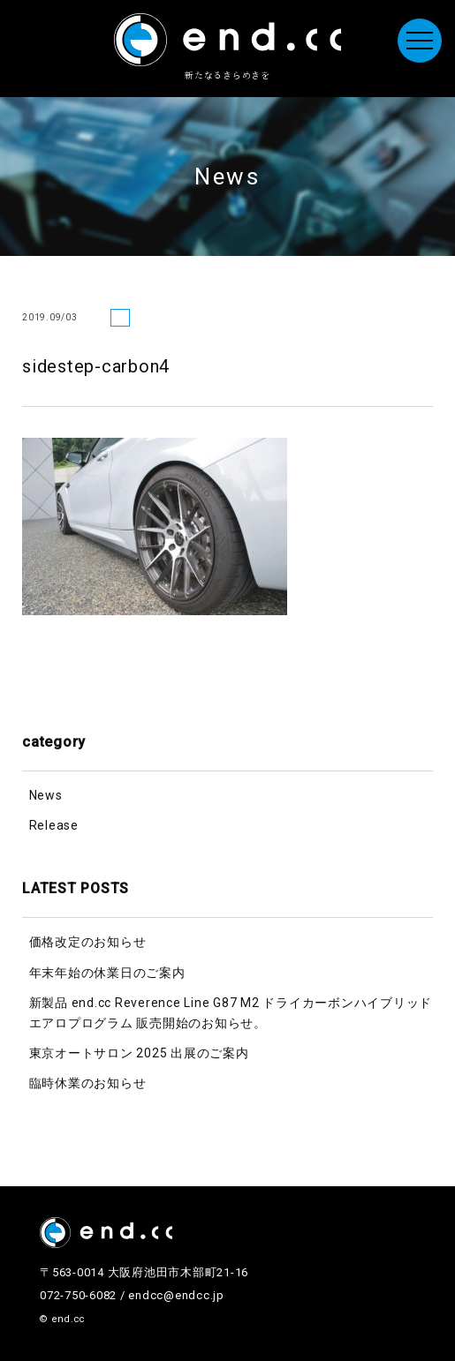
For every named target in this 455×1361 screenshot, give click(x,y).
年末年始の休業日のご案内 (107, 973)
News (46, 795)
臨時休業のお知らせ (88, 1083)
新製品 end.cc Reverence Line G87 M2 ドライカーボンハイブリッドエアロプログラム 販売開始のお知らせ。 (231, 1012)
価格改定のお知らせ (88, 942)
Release (54, 825)
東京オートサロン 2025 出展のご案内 (139, 1053)
